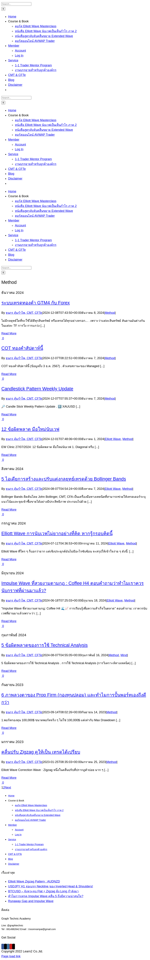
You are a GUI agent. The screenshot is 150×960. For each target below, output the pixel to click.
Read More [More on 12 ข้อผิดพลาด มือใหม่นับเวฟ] (8, 455)
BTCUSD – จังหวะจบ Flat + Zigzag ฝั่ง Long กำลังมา (43, 891)
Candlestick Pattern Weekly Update (37, 388)
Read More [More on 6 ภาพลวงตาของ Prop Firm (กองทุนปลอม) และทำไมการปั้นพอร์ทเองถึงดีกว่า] (8, 728)
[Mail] (13, 946)
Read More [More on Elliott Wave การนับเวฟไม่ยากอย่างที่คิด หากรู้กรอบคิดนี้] (8, 559)
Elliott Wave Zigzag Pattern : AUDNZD (34, 881)
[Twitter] (5, 946)
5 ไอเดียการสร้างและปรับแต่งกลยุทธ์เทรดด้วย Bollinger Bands (63, 479)
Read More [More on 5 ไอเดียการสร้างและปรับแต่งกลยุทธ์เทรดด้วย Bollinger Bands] (8, 509)
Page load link (11, 956)
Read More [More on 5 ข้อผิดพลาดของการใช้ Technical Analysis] (8, 671)
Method (110, 312)
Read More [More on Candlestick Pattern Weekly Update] (8, 414)
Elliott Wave (113, 439)
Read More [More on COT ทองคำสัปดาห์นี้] (8, 374)
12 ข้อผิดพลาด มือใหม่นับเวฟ (30, 429)
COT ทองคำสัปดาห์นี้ (22, 348)
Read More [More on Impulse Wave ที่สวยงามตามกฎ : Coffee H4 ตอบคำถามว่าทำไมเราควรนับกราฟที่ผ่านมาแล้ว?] (8, 621)
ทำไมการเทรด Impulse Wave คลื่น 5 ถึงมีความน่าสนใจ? (45, 896)
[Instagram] (8, 946)
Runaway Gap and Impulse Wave (30, 901)
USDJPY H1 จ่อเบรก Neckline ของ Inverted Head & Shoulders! (50, 886)
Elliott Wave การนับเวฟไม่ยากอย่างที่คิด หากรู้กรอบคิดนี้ (57, 533)
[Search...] (16, 4)
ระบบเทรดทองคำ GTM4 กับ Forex (35, 302)
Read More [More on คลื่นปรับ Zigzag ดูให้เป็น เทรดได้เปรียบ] (8, 777)
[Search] (3, 9)
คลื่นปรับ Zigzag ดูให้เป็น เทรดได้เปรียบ (40, 752)
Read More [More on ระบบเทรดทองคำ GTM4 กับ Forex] (8, 333)
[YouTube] (10, 946)
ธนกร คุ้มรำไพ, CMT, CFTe (24, 312)
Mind (124, 655)
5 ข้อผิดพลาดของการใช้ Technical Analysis (44, 645)
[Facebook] (2, 946)
